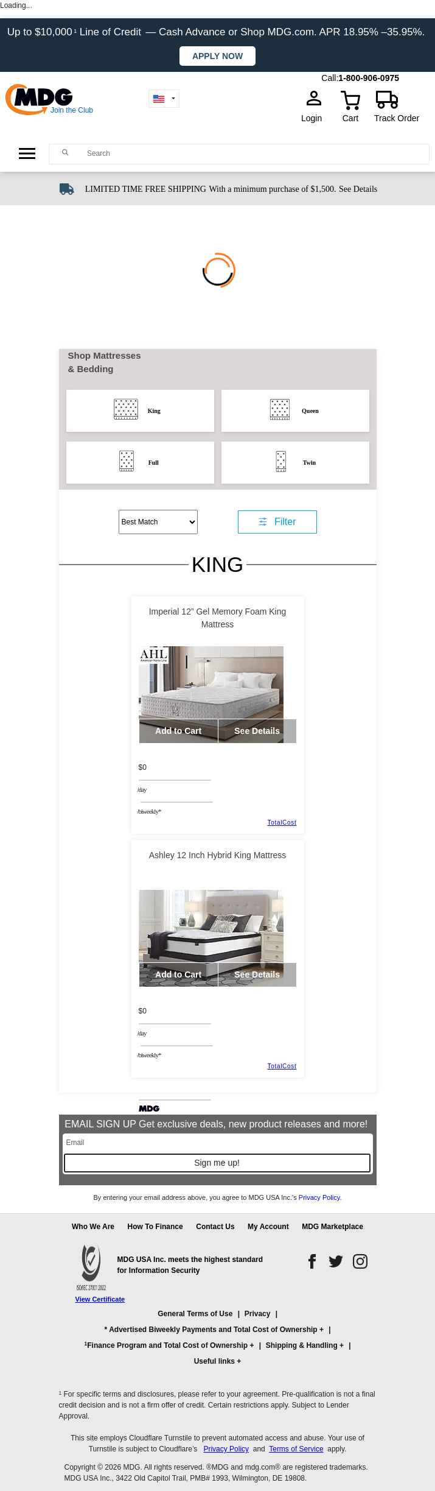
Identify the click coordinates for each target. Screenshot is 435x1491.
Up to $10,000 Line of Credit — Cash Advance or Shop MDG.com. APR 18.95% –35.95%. (217, 32)
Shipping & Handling (302, 1345)
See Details (358, 189)
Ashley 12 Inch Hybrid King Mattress (218, 855)
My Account (268, 1226)
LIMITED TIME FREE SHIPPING (145, 189)
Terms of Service (296, 1449)
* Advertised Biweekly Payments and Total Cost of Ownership (211, 1329)
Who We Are (93, 1226)
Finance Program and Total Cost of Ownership (166, 1345)
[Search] (255, 153)
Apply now (217, 56)
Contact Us (215, 1226)
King (154, 410)
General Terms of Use (195, 1313)
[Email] (217, 1142)
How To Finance (155, 1226)
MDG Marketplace (332, 1226)
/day (142, 789)
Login (315, 118)
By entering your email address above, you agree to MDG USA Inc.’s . (217, 1197)
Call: (329, 78)
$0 (143, 767)
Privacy (258, 1313)
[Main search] (65, 153)
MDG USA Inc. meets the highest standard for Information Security (190, 1265)
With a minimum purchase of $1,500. (272, 189)
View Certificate (100, 1299)
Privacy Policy (319, 1197)
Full (153, 462)
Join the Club (71, 110)
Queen (310, 410)
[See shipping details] (358, 188)
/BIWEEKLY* (149, 811)
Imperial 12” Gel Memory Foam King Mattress (218, 618)
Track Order (396, 118)
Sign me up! (217, 1163)
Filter (285, 521)
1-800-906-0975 (368, 78)
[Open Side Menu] (27, 153)
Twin (309, 462)
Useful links (214, 1361)
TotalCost (282, 822)
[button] (218, 1343)
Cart (350, 118)
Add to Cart (178, 731)
